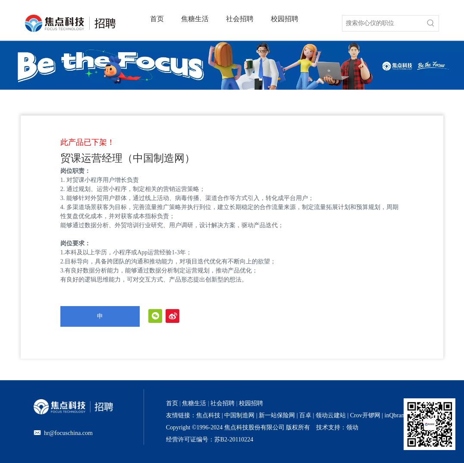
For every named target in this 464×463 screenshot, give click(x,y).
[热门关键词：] (431, 23)
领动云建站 (331, 415)
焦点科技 (208, 415)
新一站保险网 (276, 415)
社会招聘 (222, 403)
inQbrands (397, 415)
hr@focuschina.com (68, 433)
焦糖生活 (194, 403)
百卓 (305, 415)
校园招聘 (251, 403)
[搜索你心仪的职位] (382, 23)
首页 (172, 403)
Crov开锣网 (365, 415)
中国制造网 (239, 415)
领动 (352, 427)
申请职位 (100, 320)
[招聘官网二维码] (429, 424)
